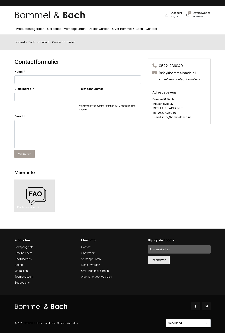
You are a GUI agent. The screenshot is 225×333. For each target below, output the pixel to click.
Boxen (18, 265)
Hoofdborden (23, 259)
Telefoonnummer (91, 89)
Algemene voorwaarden (96, 276)
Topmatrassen (23, 276)
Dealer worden (90, 265)
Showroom (88, 253)
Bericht (19, 116)
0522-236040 (171, 66)
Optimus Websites (67, 323)
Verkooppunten (91, 259)
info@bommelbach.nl (177, 73)
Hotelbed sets (23, 253)
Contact (43, 42)
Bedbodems (22, 282)
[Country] (188, 323)
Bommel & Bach (24, 42)
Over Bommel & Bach (95, 271)
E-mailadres (24, 89)
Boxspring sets (23, 247)
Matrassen (21, 271)
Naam (19, 71)
